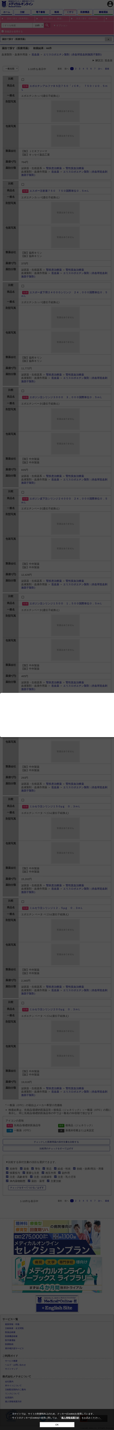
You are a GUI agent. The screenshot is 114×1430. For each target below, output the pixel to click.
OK (57, 1424)
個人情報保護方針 (70, 1417)
